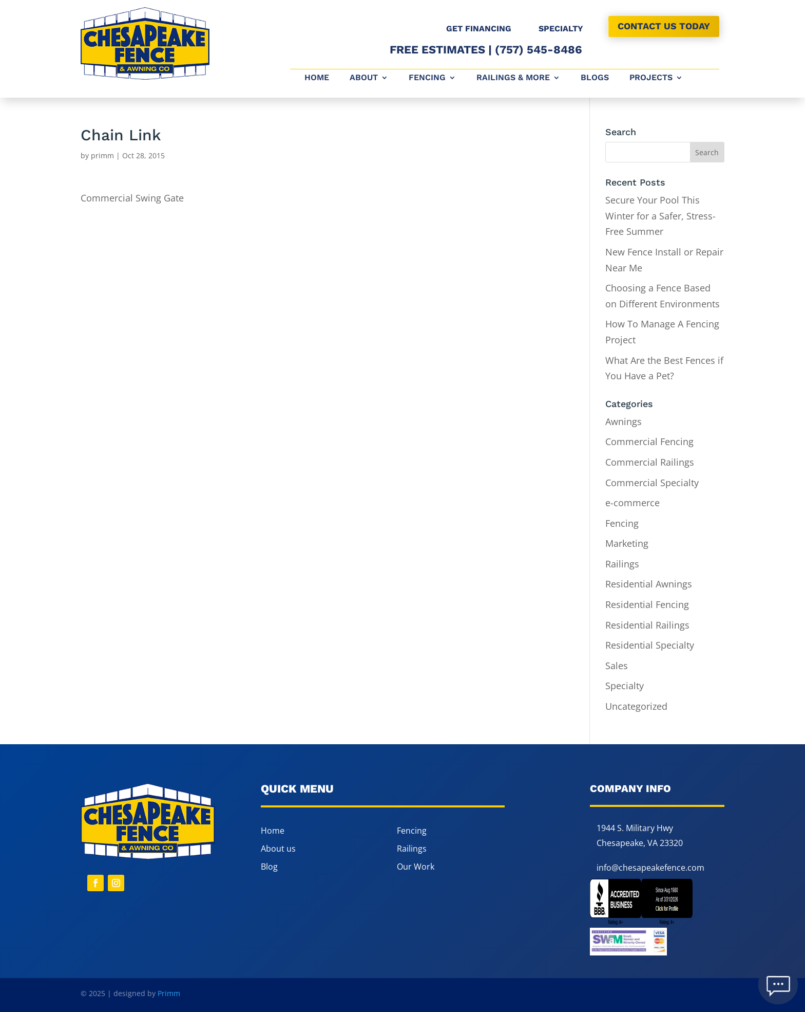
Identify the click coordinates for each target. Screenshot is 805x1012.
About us (278, 848)
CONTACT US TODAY (664, 26)
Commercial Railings (649, 462)
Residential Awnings (648, 584)
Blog (269, 866)
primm (102, 155)
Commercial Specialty (652, 482)
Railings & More (513, 78)
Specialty (624, 685)
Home (316, 78)
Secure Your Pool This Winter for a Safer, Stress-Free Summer (660, 215)
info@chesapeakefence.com (650, 867)
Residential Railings (647, 625)
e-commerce (632, 502)
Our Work (415, 866)
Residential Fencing (647, 604)
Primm (169, 993)
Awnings (623, 421)
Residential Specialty (649, 645)
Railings (622, 564)
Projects (651, 78)
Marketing (626, 543)
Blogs (595, 78)
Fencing (427, 78)
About (364, 78)
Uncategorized (636, 706)
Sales (616, 665)
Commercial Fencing (649, 441)
